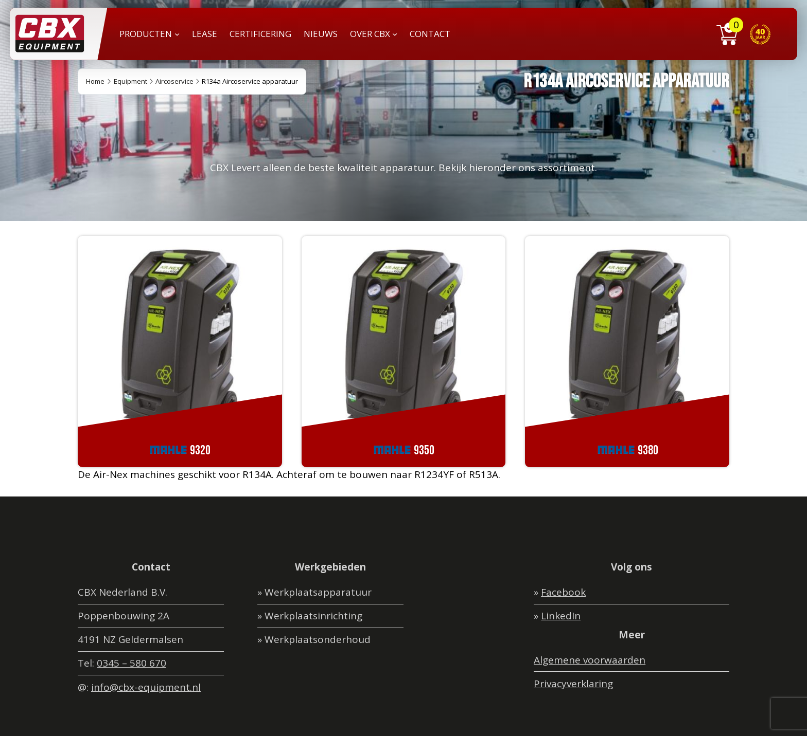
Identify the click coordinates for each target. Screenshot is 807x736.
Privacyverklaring (573, 683)
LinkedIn (561, 615)
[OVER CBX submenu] (394, 33)
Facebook (563, 592)
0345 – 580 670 (131, 663)
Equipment (130, 81)
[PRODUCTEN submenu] (177, 33)
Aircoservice (174, 81)
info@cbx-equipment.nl (146, 687)
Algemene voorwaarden (589, 660)
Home (95, 81)
